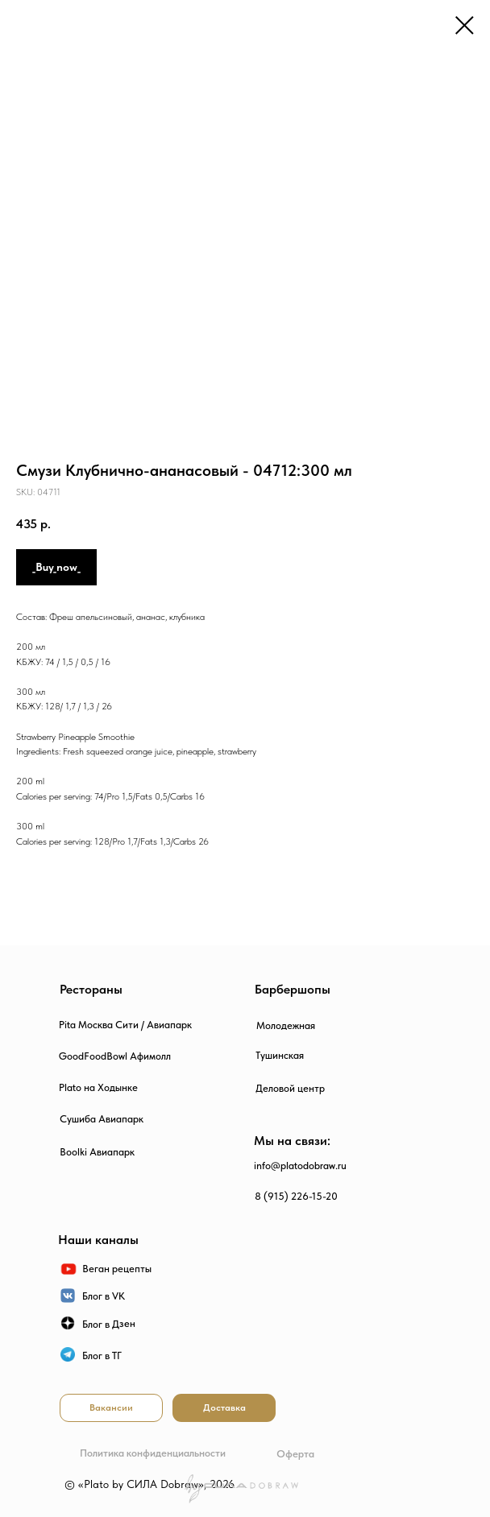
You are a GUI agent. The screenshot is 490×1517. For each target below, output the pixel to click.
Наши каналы (98, 1239)
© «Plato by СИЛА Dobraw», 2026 (149, 1484)
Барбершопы (292, 989)
